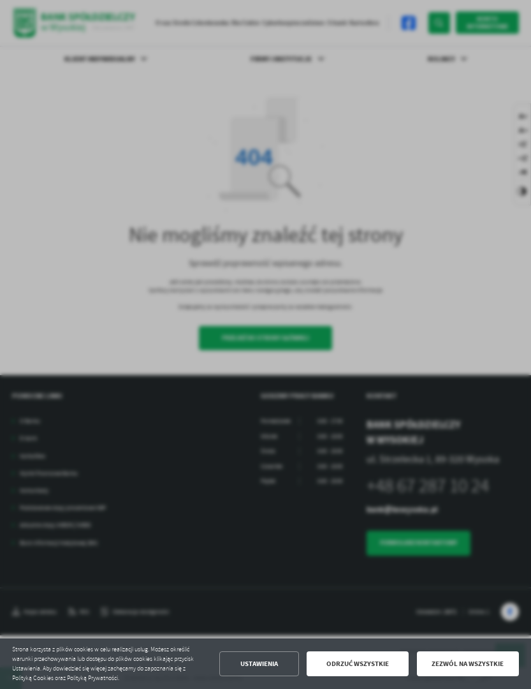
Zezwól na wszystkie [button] (468, 664)
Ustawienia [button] (259, 664)
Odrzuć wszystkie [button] (357, 664)
